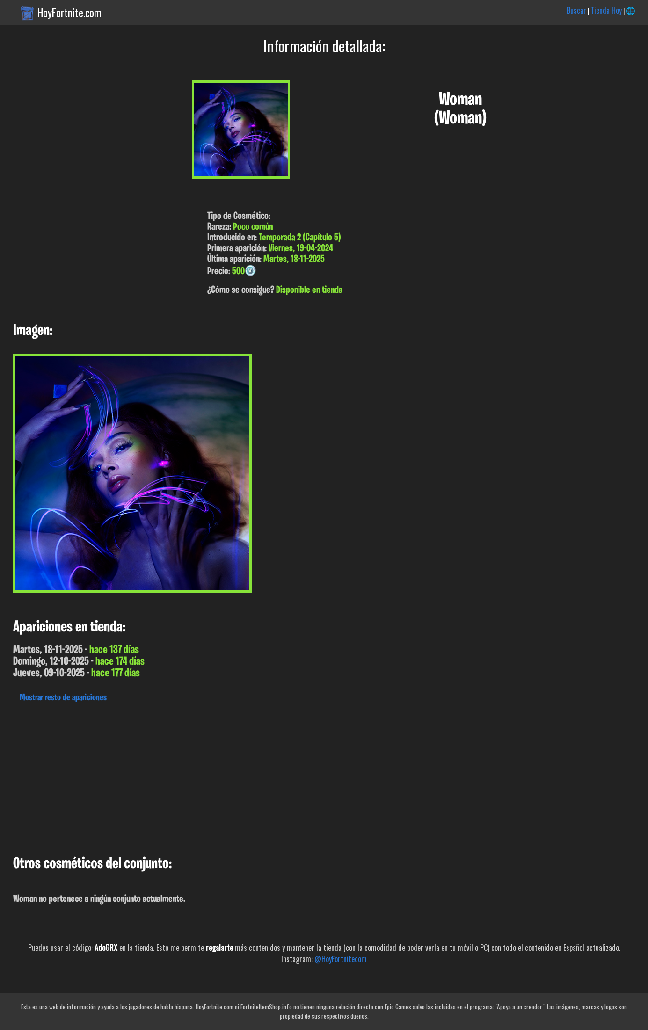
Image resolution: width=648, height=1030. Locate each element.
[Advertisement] (280, 776)
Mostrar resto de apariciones (63, 698)
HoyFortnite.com (69, 13)
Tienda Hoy (606, 10)
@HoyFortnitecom (340, 959)
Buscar (576, 10)
